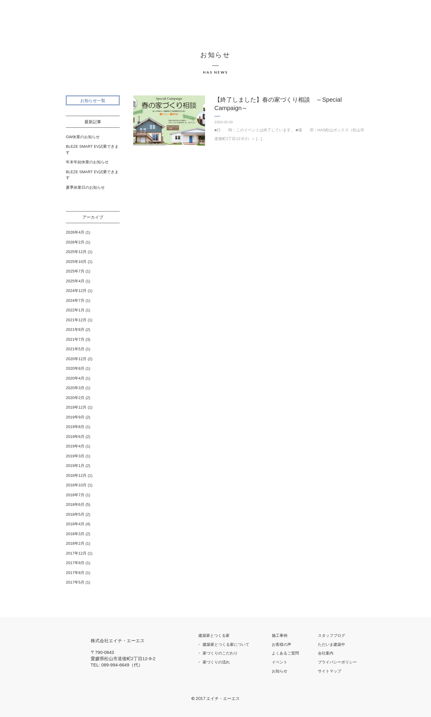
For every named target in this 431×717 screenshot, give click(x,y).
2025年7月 (75, 271)
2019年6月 (75, 436)
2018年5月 (75, 514)
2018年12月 (76, 475)
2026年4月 (75, 232)
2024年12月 (76, 290)
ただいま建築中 (331, 644)
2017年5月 (75, 582)
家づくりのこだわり (220, 653)
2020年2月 (75, 397)
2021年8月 (75, 329)
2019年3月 (75, 456)
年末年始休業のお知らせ (87, 162)
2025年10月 (76, 261)
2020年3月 (75, 388)
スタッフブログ (331, 635)
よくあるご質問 (285, 653)
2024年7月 (75, 300)
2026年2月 (75, 242)
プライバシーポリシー (337, 662)
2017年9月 (75, 563)
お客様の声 (281, 644)
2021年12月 (76, 320)
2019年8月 (75, 426)
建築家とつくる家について (226, 644)
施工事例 (279, 635)
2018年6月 (75, 504)
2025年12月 (76, 251)
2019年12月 (76, 407)
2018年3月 (75, 534)
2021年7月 (75, 339)
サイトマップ (329, 671)
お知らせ (279, 671)
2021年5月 (75, 349)
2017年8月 (75, 572)
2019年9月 (75, 417)
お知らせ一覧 (92, 100)
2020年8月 (75, 368)
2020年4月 (75, 378)
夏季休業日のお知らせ (85, 187)
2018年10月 (76, 485)
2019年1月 (75, 465)
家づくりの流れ (216, 662)
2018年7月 (75, 495)
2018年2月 (75, 543)
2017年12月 (76, 553)
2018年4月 (75, 524)
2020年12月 (76, 359)
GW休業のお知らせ (83, 137)
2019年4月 (75, 446)
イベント (279, 662)
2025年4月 (75, 281)
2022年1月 (75, 310)
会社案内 (325, 653)
